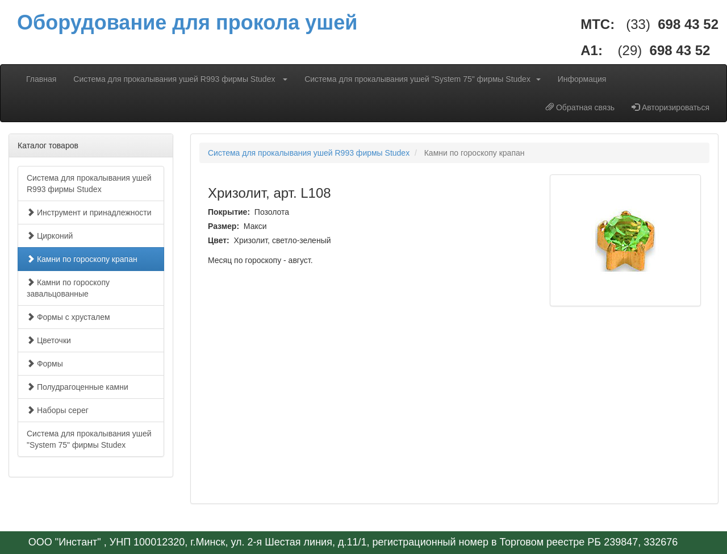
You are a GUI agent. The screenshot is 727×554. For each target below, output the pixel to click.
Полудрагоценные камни (77, 386)
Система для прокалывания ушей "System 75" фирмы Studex (422, 79)
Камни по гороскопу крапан (82, 259)
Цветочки (49, 340)
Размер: (224, 226)
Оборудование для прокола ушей (187, 22)
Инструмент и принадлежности (89, 212)
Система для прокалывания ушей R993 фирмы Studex (180, 79)
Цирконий (50, 235)
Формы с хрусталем (68, 317)
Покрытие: (230, 211)
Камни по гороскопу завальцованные (68, 288)
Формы (45, 363)
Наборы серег (58, 410)
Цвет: (220, 240)
